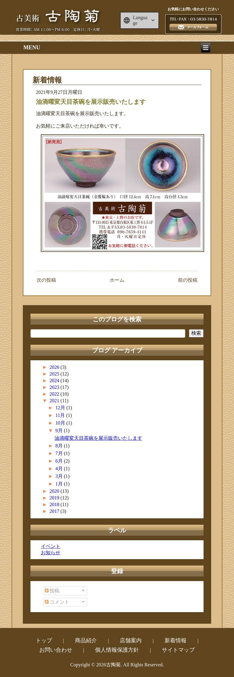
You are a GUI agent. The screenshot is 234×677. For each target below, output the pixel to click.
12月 (60, 407)
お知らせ (50, 552)
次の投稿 (46, 280)
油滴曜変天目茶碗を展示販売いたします (91, 101)
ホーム (117, 280)
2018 (55, 504)
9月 (59, 430)
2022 (55, 394)
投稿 (52, 590)
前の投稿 (187, 280)
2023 (55, 387)
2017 (55, 511)
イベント (50, 546)
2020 (55, 491)
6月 (59, 461)
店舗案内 (131, 640)
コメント (57, 602)
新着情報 (175, 640)
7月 (59, 453)
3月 (59, 476)
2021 (55, 400)
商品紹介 (86, 640)
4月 (59, 468)
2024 (55, 380)
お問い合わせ (55, 650)
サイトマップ (178, 650)
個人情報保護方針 (117, 650)
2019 (55, 497)
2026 (55, 367)
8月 (59, 445)
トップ (44, 640)
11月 (60, 415)
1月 (59, 483)
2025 (55, 373)
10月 (60, 422)
